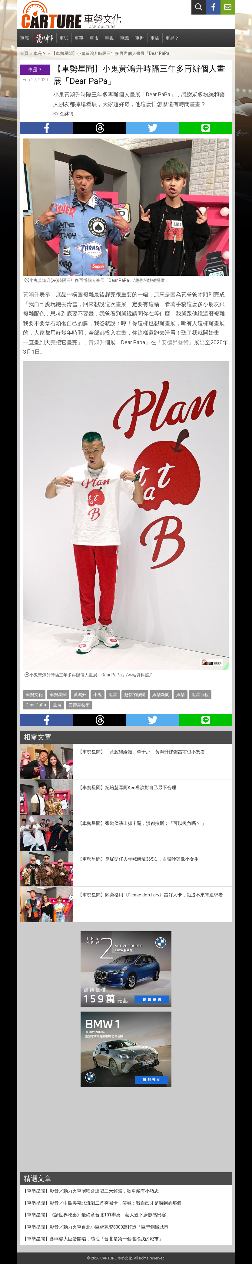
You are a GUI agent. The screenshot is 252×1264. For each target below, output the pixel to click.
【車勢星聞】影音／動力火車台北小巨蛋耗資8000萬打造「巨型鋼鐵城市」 (97, 1227)
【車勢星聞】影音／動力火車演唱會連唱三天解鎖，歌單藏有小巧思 (90, 1191)
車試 (63, 41)
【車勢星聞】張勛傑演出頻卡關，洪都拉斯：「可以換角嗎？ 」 (142, 823)
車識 (124, 41)
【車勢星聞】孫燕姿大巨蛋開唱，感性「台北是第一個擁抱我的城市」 (92, 1239)
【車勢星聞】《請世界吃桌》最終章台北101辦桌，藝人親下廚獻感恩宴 (94, 1215)
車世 (139, 41)
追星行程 (200, 694)
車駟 (154, 41)
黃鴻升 (31, 294)
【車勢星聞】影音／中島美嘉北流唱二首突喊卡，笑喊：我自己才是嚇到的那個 (101, 1203)
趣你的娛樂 (134, 694)
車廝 (24, 41)
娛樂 (180, 694)
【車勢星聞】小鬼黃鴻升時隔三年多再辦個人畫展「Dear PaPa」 (112, 53)
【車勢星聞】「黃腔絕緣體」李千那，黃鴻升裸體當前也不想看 (141, 752)
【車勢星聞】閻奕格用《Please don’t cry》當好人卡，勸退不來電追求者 (150, 895)
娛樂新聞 (160, 694)
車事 (79, 41)
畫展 (57, 704)
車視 (109, 41)
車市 (94, 41)
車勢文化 (34, 694)
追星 (113, 694)
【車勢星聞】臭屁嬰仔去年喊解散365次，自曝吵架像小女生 (138, 859)
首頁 (24, 53)
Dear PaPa (36, 704)
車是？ (172, 41)
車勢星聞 (58, 694)
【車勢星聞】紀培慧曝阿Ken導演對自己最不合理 (127, 787)
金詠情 (67, 113)
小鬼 (97, 694)
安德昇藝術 (175, 342)
